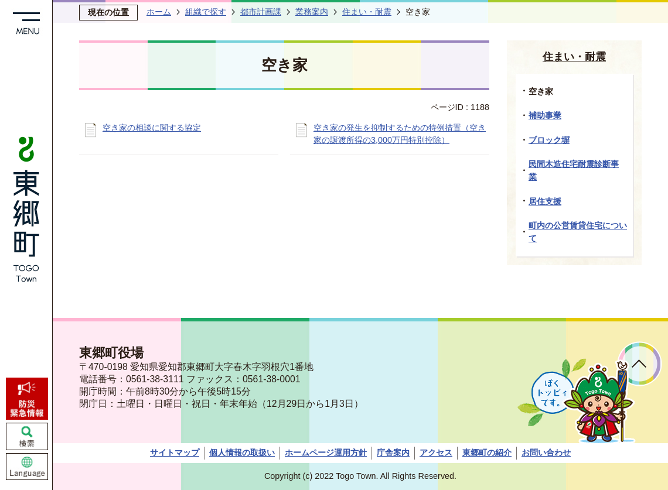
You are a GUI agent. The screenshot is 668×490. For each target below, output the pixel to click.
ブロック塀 (549, 140)
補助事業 (545, 115)
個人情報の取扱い (242, 452)
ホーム (158, 11)
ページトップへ (639, 363)
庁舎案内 (393, 452)
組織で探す (205, 11)
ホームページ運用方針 (326, 452)
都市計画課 (260, 11)
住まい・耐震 (366, 11)
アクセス (436, 452)
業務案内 (311, 11)
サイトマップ (174, 452)
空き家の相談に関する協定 (152, 127)
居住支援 (545, 201)
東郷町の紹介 (487, 452)
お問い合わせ (546, 452)
